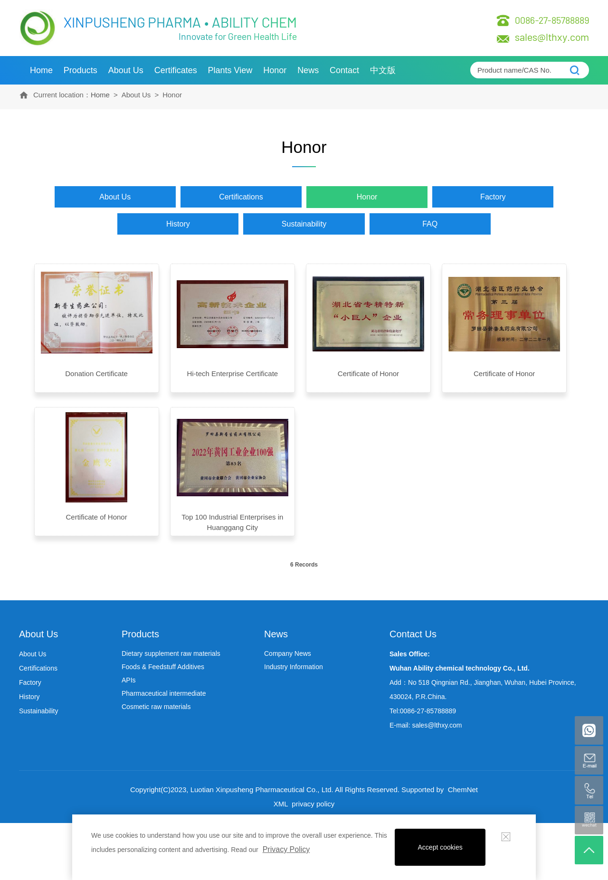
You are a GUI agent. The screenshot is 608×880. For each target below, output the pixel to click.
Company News (287, 653)
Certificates (175, 70)
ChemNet (463, 789)
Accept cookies (440, 847)
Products (80, 70)
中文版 (383, 70)
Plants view (230, 70)
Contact (344, 70)
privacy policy (312, 804)
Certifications (241, 197)
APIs (129, 680)
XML (281, 804)
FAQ (429, 224)
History (178, 224)
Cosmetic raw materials (156, 706)
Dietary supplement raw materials (171, 653)
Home (41, 70)
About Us (125, 70)
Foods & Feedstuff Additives (163, 667)
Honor (274, 70)
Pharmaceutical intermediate (164, 693)
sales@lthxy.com (552, 36)
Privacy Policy (286, 849)
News (308, 70)
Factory (492, 197)
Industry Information (293, 667)
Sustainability (304, 224)
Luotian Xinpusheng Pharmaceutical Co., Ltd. (261, 789)
